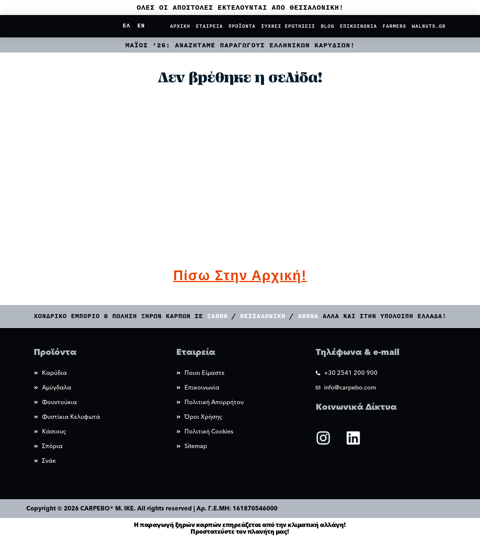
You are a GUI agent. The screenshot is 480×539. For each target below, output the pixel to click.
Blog (327, 26)
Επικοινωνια (358, 26)
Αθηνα (308, 316)
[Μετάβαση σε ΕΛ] (126, 26)
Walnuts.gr (429, 26)
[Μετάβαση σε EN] (141, 26)
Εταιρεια (209, 26)
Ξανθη (219, 316)
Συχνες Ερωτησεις (288, 26)
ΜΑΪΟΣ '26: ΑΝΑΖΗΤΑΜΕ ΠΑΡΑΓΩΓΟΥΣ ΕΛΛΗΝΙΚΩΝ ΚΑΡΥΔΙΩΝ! (240, 45)
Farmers (394, 26)
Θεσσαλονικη (262, 316)
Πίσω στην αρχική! (240, 275)
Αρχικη (180, 26)
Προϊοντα (241, 26)
